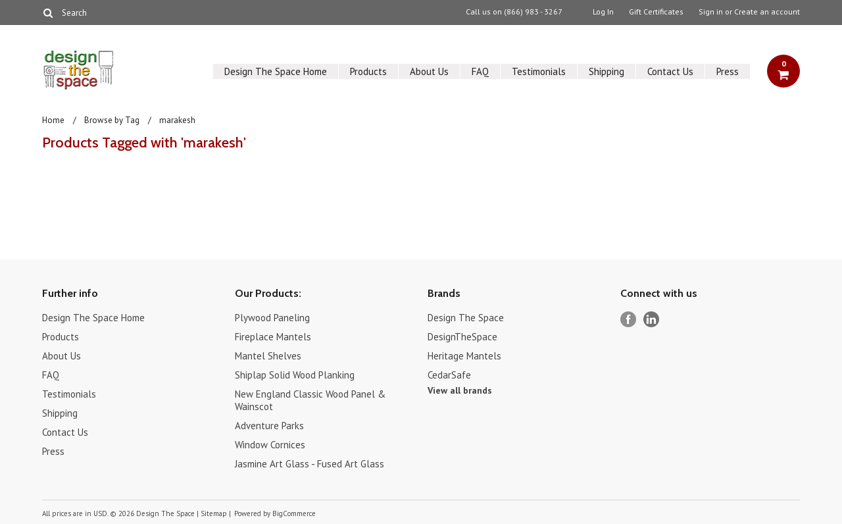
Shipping (606, 71)
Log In (603, 11)
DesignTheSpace (462, 336)
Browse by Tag (111, 120)
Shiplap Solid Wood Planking (295, 375)
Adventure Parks (269, 425)
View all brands (460, 390)
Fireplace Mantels (273, 336)
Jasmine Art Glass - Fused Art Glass (309, 464)
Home (53, 120)
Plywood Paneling (272, 317)
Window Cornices (270, 444)
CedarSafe (449, 375)
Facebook (628, 319)
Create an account (767, 11)
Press (727, 71)
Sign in (711, 11)
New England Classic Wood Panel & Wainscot (310, 400)
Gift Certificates (656, 11)
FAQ (480, 71)
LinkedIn (651, 319)
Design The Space (466, 317)
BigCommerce (294, 513)
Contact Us (670, 71)
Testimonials (539, 71)
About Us (429, 71)
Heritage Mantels (464, 356)
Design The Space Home (275, 71)
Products (368, 71)
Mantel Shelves (268, 356)
